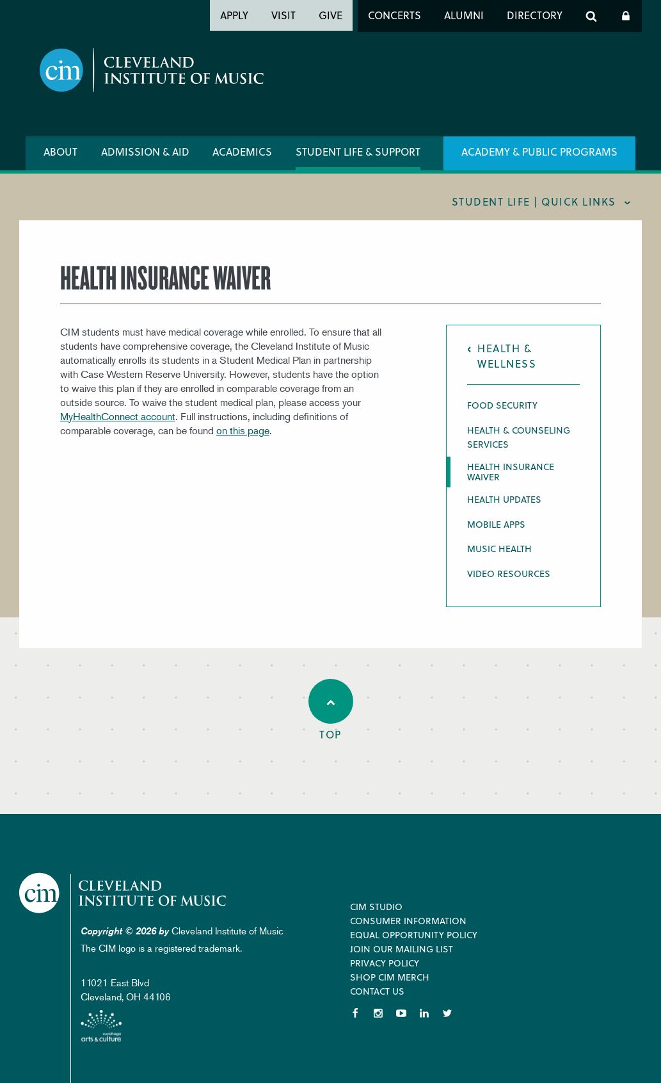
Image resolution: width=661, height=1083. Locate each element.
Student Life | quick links (534, 201)
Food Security (502, 405)
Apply (234, 15)
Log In (626, 16)
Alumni (464, 15)
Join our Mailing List (401, 949)
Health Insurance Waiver (510, 472)
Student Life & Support (358, 151)
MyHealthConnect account (117, 416)
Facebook (355, 1013)
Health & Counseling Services (518, 437)
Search (591, 16)
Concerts (394, 15)
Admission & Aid (145, 151)
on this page (242, 430)
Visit (283, 15)
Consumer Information (408, 920)
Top (330, 710)
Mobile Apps (496, 524)
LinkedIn (424, 1013)
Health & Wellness (506, 356)
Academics (242, 151)
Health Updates (504, 499)
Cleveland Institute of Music (125, 893)
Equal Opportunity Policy (413, 934)
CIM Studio (376, 906)
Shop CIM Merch (389, 977)
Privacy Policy (384, 963)
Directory (534, 15)
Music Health (499, 548)
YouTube (401, 1013)
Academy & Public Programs (539, 151)
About (60, 151)
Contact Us (377, 991)
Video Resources (508, 573)
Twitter (447, 1013)
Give (330, 15)
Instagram (378, 1013)
